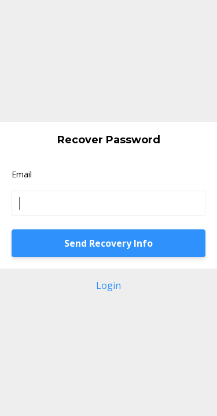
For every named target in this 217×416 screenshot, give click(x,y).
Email (22, 174)
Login (108, 285)
